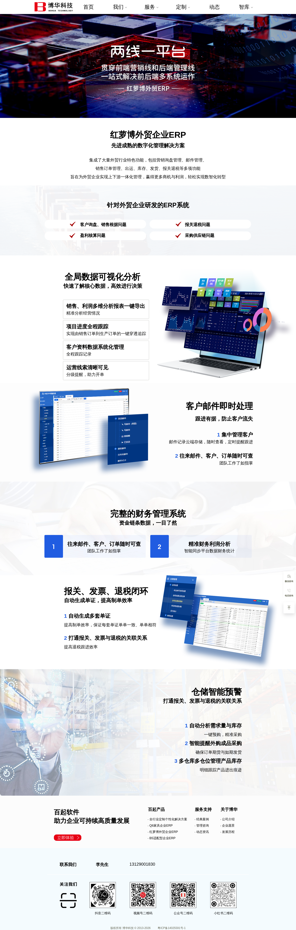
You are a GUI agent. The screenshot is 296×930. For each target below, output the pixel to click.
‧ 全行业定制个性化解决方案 (167, 819)
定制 (183, 7)
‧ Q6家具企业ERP (160, 825)
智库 (246, 7)
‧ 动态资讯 (202, 832)
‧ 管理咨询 (202, 825)
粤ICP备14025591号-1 (172, 928)
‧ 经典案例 (202, 819)
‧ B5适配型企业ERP (161, 838)
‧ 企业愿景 (227, 825)
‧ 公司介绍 (227, 819)
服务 (151, 7)
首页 (88, 7)
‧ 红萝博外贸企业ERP (163, 832)
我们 (120, 7)
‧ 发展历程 (227, 832)
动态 (214, 7)
